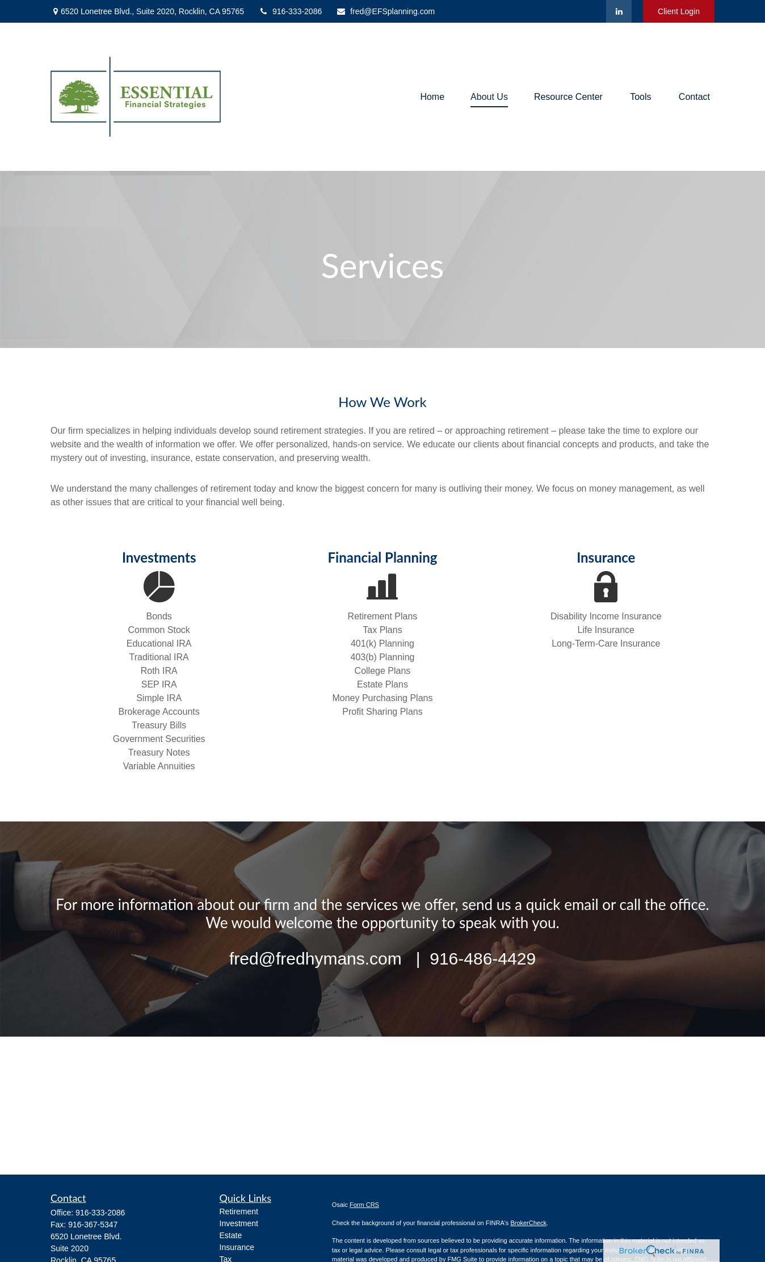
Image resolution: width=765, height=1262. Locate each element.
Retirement (239, 1211)
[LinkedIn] (619, 11)
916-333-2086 (290, 11)
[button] (432, 97)
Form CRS (364, 1204)
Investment (239, 1223)
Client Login (679, 11)
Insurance (237, 1247)
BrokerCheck (528, 1222)
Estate (231, 1235)
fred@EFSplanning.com (385, 11)
